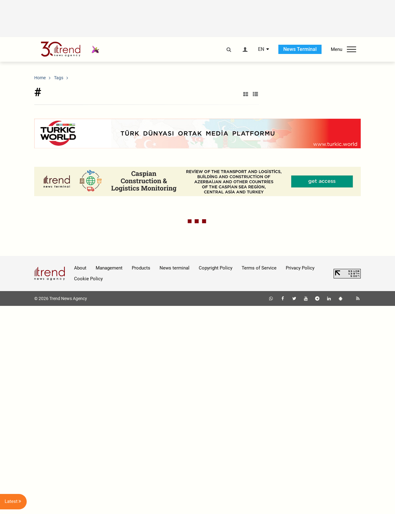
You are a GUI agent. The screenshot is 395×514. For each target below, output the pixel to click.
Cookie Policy (88, 486)
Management (109, 476)
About (80, 476)
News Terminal (300, 49)
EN (261, 49)
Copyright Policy (215, 476)
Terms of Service (259, 476)
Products (141, 476)
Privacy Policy (300, 476)
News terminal (174, 476)
